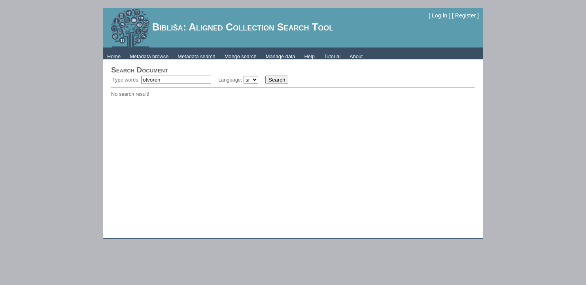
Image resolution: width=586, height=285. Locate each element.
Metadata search (196, 56)
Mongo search (241, 56)
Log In (439, 15)
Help (309, 56)
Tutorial (332, 56)
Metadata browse (149, 56)
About (356, 56)
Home (114, 56)
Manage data (280, 56)
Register (465, 15)
